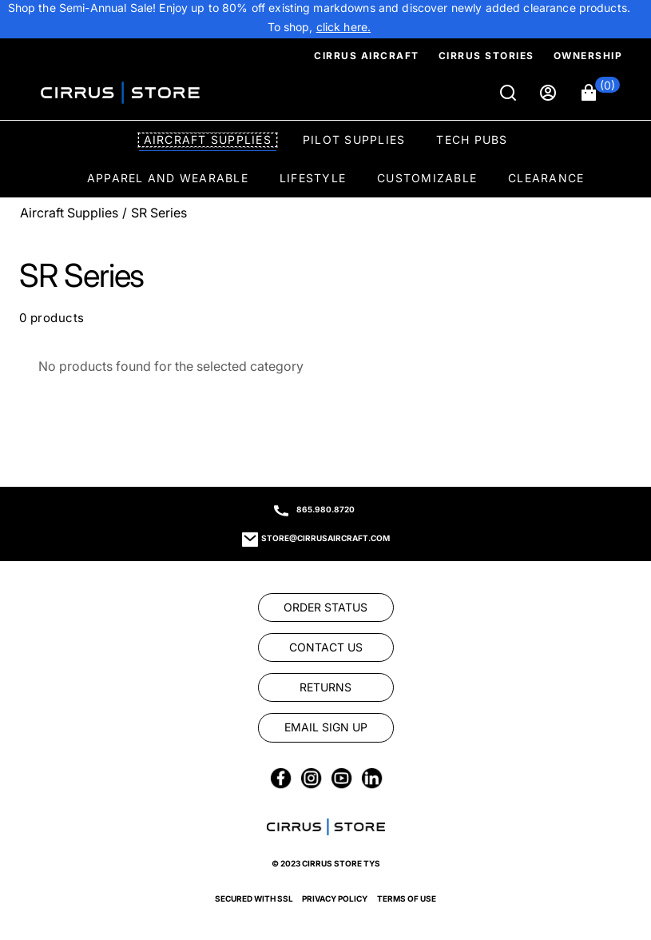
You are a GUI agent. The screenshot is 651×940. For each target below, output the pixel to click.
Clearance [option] (546, 178)
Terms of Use (406, 898)
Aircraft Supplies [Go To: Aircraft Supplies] (69, 213)
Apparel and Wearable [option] (167, 178)
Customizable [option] (427, 178)
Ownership (588, 56)
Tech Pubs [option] (471, 139)
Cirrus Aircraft (366, 56)
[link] (343, 27)
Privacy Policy (334, 898)
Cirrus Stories (486, 56)
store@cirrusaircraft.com (325, 538)
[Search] (510, 93)
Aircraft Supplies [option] (208, 139)
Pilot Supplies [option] (354, 139)
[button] (600, 93)
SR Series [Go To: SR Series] (159, 213)
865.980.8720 (325, 509)
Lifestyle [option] (313, 178)
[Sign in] (550, 93)
